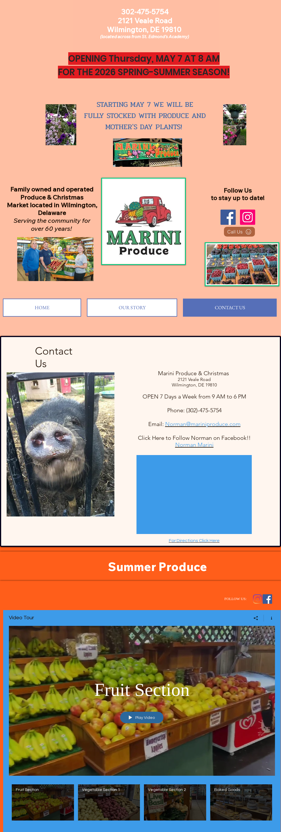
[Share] (256, 618)
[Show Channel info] (269, 618)
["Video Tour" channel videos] (142, 804)
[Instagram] (247, 217)
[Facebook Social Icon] (267, 599)
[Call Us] (239, 232)
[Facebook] (228, 217)
